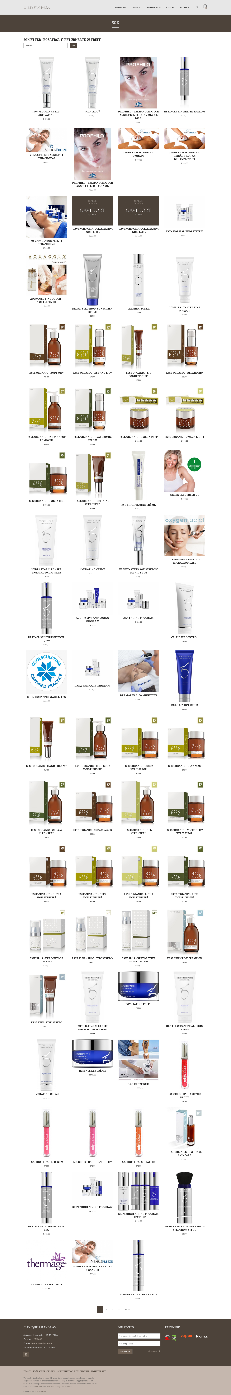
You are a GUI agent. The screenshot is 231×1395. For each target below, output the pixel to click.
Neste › (128, 1309)
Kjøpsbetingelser (44, 1371)
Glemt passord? (154, 1351)
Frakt (27, 1371)
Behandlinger (154, 7)
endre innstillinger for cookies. (59, 1386)
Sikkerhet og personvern (73, 1371)
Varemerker (121, 7)
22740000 (37, 1339)
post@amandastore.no (42, 1343)
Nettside (184, 7)
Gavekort (137, 7)
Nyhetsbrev (98, 1371)
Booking (170, 7)
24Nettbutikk (40, 1391)
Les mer (38, 1386)
